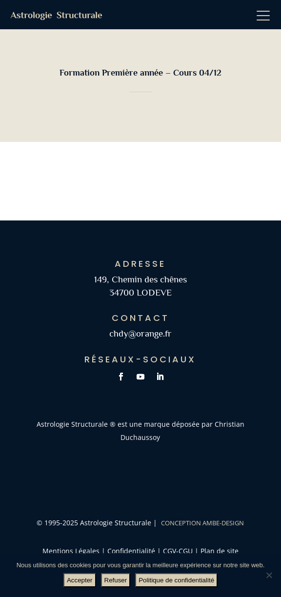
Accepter (80, 580)
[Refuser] (269, 575)
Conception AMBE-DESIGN (202, 522)
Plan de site (219, 551)
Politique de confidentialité (176, 580)
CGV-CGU (179, 551)
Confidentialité (131, 551)
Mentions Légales (71, 551)
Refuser (115, 580)
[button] (266, 14)
